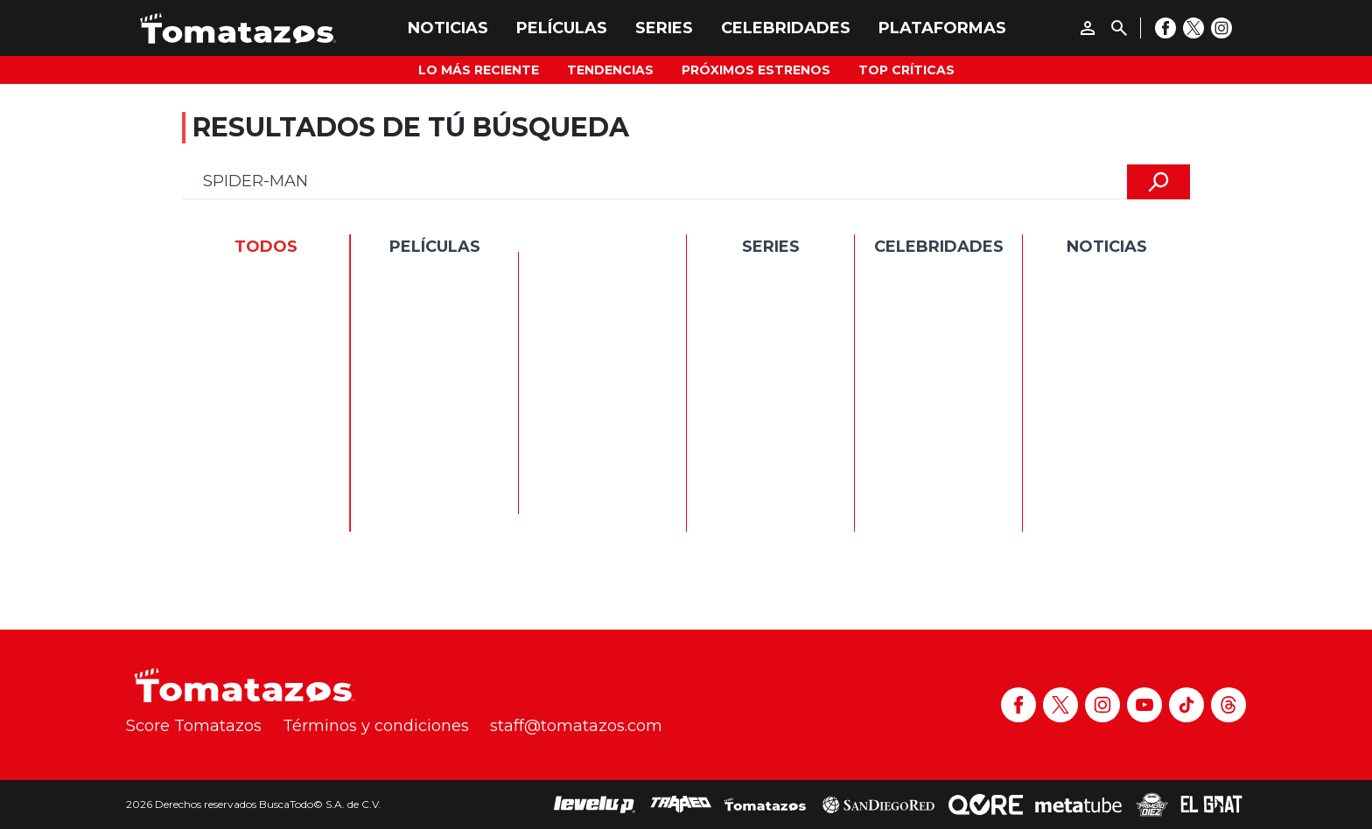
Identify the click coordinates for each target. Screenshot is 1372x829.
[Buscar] (1119, 28)
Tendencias (610, 70)
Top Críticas (906, 70)
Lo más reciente (478, 70)
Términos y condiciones (376, 725)
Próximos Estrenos (756, 70)
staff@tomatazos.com (576, 725)
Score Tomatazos (194, 725)
